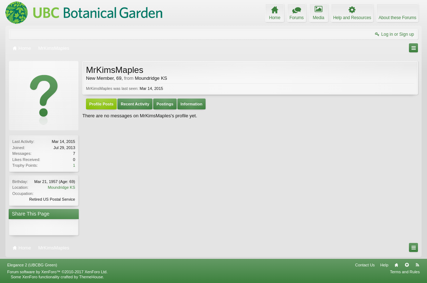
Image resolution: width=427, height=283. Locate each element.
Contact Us (365, 265)
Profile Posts (101, 104)
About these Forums (397, 17)
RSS (417, 264)
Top (406, 264)
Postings (164, 104)
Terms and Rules (405, 272)
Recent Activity (135, 104)
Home (396, 264)
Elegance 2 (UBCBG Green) (32, 265)
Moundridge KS (61, 187)
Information (192, 104)
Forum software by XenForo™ (57, 272)
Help (384, 265)
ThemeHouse (91, 277)
